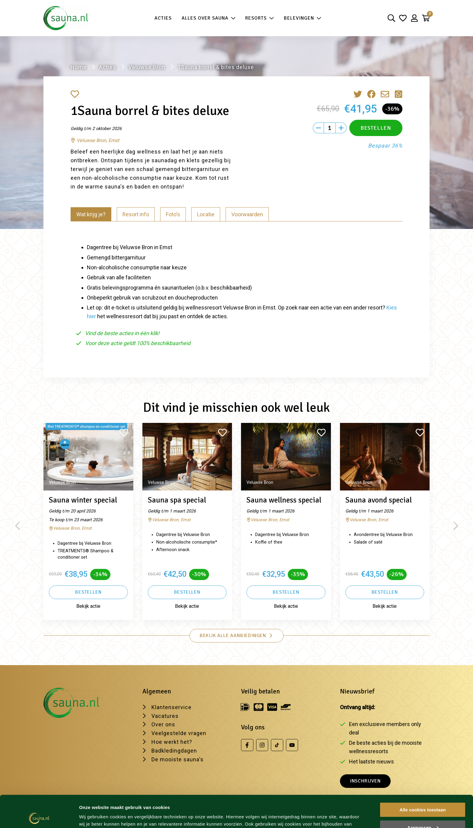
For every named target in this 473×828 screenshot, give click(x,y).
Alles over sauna (209, 18)
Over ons (163, 724)
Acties (163, 18)
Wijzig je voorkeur (98, 815)
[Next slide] (456, 525)
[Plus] (341, 127)
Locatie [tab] (205, 214)
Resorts (259, 18)
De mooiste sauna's (177, 759)
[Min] (318, 127)
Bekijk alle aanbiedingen (236, 636)
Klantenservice (171, 707)
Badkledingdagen (174, 750)
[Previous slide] (17, 525)
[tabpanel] (236, 292)
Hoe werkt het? (171, 742)
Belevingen (302, 18)
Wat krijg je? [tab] (91, 214)
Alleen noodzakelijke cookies (422, 813)
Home (79, 67)
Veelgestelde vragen (178, 733)
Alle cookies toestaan (422, 777)
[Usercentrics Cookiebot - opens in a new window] (39, 816)
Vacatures (165, 716)
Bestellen (88, 592)
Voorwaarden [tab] (247, 214)
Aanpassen (423, 795)
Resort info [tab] (135, 214)
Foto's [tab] (173, 214)
